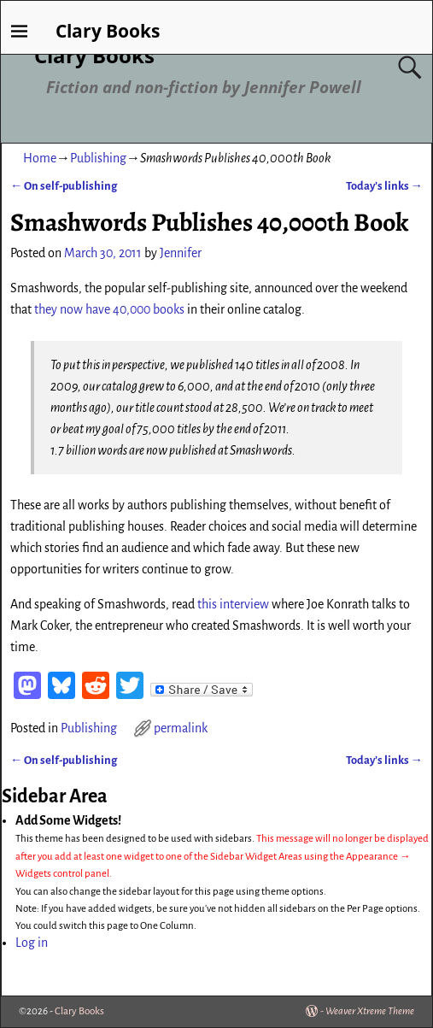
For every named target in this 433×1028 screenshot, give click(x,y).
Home (39, 158)
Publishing (98, 158)
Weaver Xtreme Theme (369, 1011)
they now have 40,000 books (109, 309)
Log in (31, 942)
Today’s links (384, 185)
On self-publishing (63, 185)
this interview (233, 604)
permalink (181, 728)
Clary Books (94, 55)
